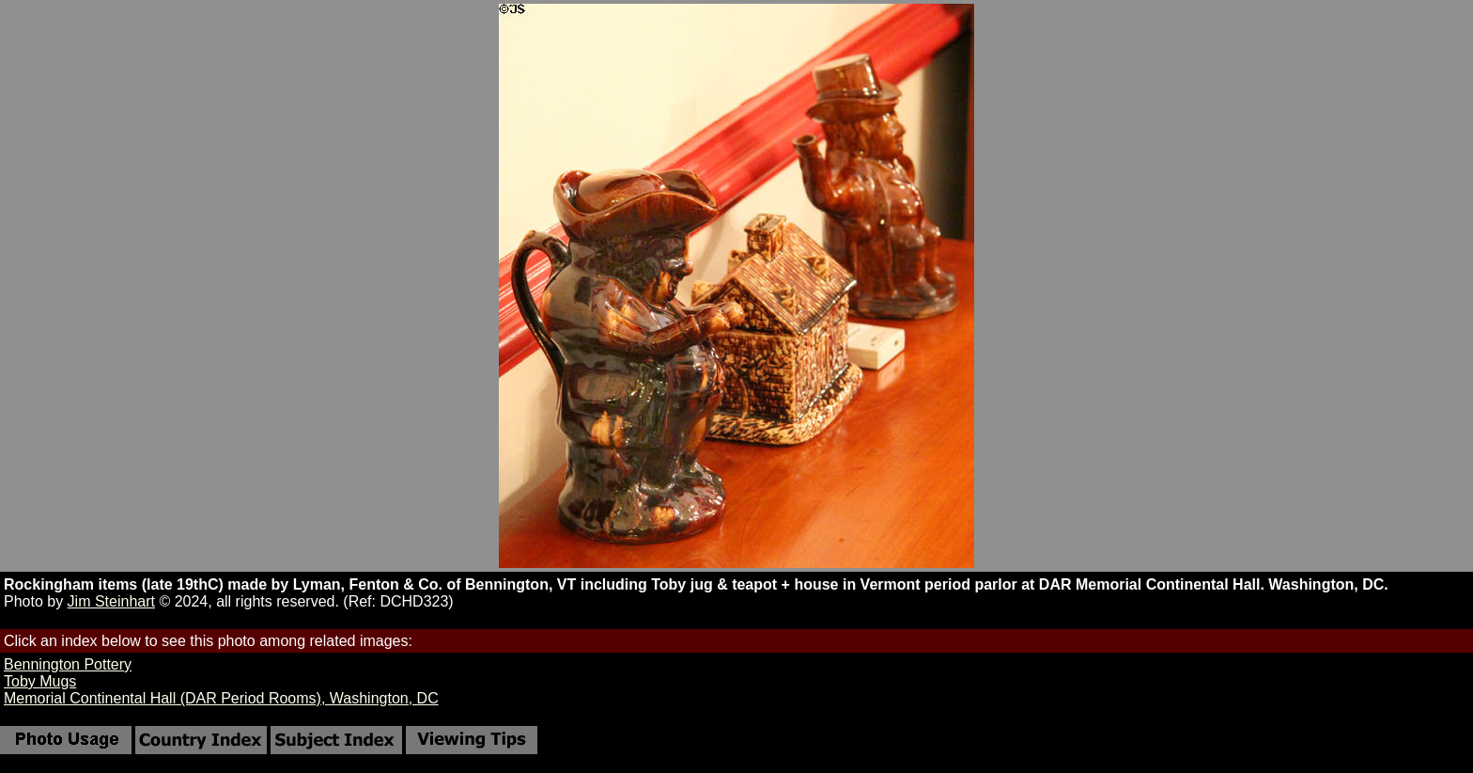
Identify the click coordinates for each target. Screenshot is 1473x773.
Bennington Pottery (68, 664)
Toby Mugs (40, 681)
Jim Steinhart (111, 601)
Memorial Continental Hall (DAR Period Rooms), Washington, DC (221, 698)
